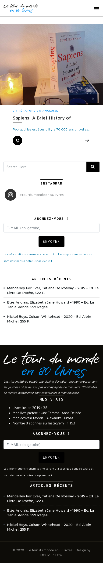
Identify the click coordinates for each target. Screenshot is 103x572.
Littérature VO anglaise (35, 110)
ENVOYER (51, 241)
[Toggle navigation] (96, 8)
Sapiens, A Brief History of (42, 117)
